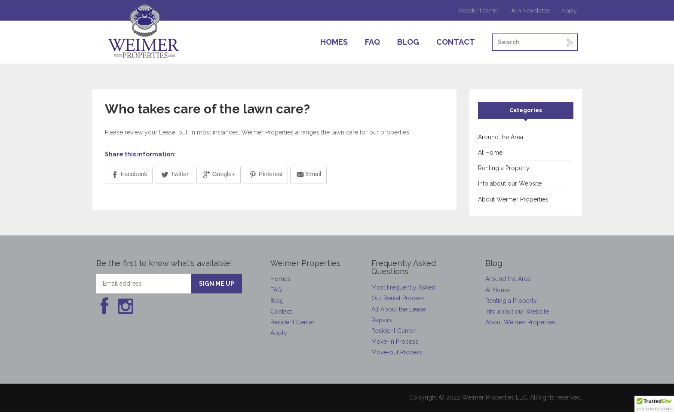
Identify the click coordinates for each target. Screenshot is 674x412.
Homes (334, 41)
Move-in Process (394, 341)
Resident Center (479, 10)
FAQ (372, 41)
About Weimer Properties (513, 199)
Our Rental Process (398, 298)
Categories (525, 110)
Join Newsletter (530, 10)
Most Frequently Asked (403, 287)
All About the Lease (398, 309)
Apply (569, 10)
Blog (408, 41)
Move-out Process (397, 352)
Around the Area (500, 137)
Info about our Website (510, 183)
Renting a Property (504, 168)
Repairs (381, 320)
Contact (455, 41)
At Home (490, 152)
